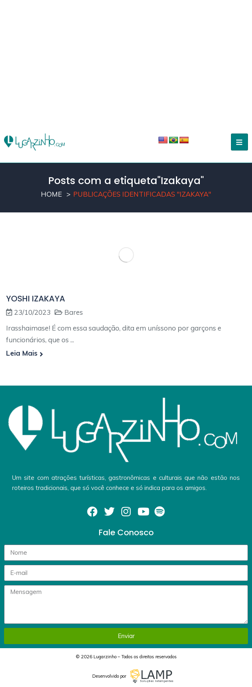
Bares (73, 312)
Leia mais (24, 353)
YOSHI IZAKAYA (35, 298)
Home (51, 194)
